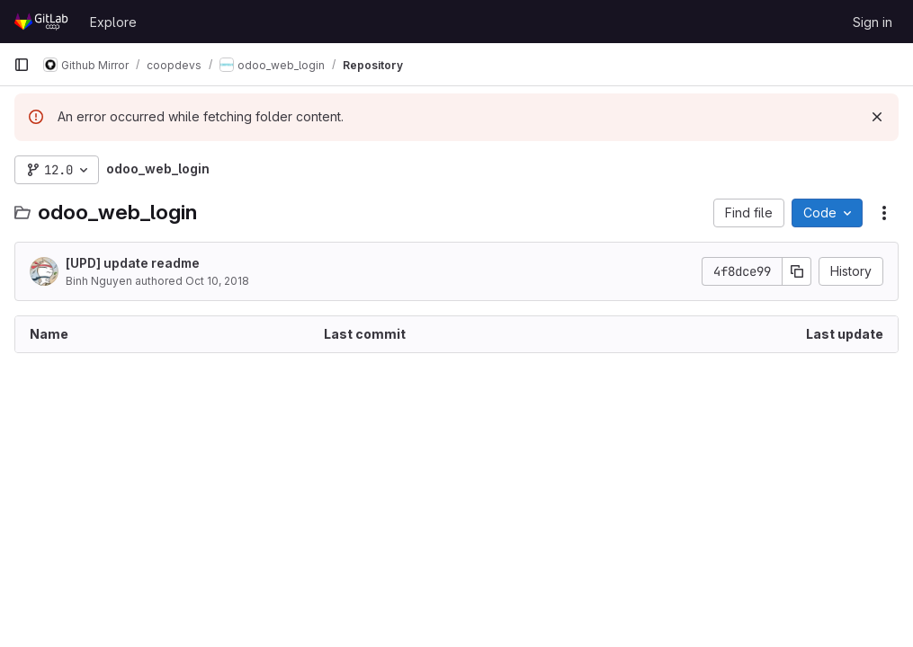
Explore (113, 22)
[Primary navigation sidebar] (21, 64)
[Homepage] (43, 21)
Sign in (872, 22)
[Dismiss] (877, 117)
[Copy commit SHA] (797, 271)
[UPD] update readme (133, 262)
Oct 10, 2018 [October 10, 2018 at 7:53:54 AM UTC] (217, 281)
